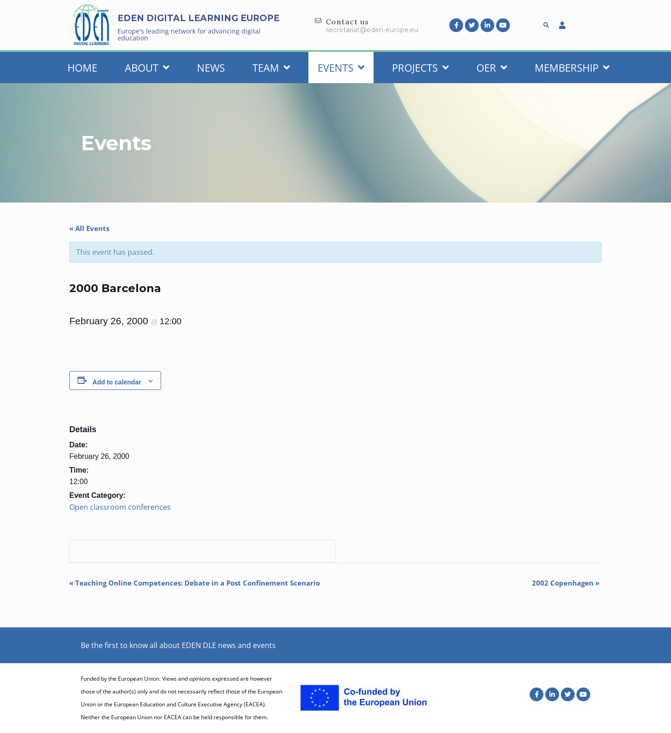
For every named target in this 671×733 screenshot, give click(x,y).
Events (341, 67)
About (147, 67)
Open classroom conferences (120, 507)
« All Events (89, 228)
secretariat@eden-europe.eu (372, 30)
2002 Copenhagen (565, 582)
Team (271, 67)
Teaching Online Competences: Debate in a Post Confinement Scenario (194, 582)
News (211, 67)
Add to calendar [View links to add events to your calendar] (117, 382)
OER (491, 67)
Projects (420, 67)
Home (82, 67)
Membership (572, 67)
